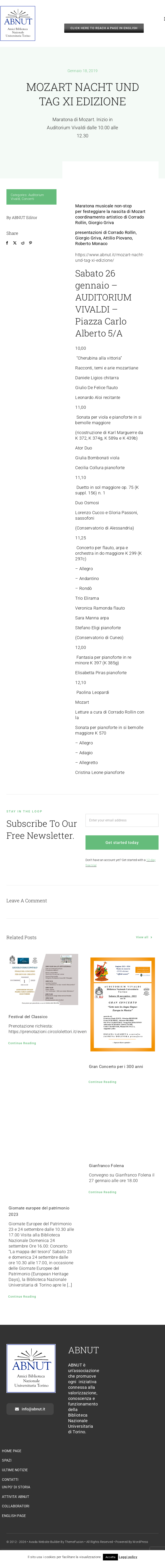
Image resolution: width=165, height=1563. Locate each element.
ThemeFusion (74, 1542)
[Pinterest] (30, 243)
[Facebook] (7, 243)
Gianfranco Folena (106, 1165)
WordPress (140, 1542)
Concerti (28, 199)
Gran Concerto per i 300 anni (116, 1066)
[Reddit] (23, 243)
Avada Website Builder (44, 1542)
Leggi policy (128, 1557)
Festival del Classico (28, 1016)
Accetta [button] (110, 1557)
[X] (15, 243)
